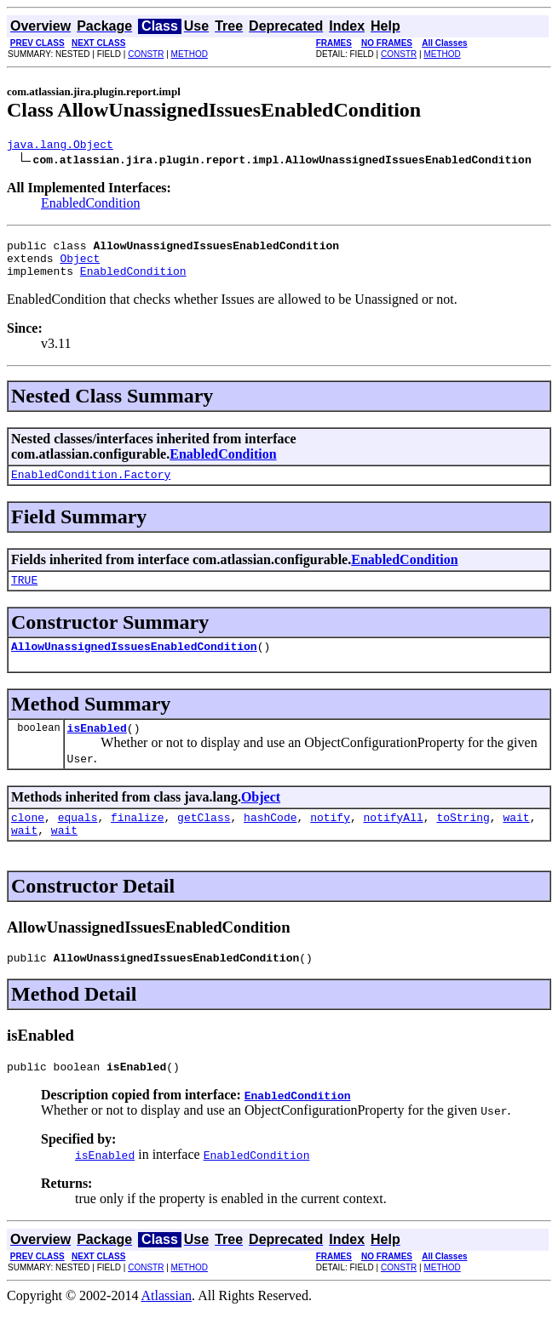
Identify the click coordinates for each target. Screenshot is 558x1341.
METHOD (189, 54)
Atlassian (167, 1326)
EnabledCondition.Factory (90, 486)
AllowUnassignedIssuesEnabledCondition (134, 663)
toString (462, 839)
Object (80, 265)
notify (330, 839)
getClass (203, 839)
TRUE (24, 594)
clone (27, 839)
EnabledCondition (90, 205)
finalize (137, 839)
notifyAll (393, 839)
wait (516, 839)
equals (78, 839)
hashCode (270, 839)
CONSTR (146, 54)
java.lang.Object (60, 146)
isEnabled (97, 748)
